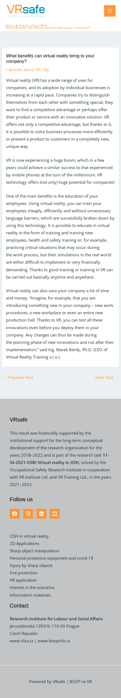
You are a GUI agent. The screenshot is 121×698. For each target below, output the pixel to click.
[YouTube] (55, 514)
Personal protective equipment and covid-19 (51, 558)
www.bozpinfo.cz (54, 640)
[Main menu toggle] (110, 11)
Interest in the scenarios (32, 587)
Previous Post (18, 377)
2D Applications (24, 543)
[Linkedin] (41, 514)
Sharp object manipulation (34, 550)
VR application (23, 580)
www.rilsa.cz (22, 640)
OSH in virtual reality (29, 536)
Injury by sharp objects (31, 565)
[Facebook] (15, 514)
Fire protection (23, 572)
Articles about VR (24, 69)
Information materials (30, 595)
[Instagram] (28, 514)
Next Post (107, 377)
